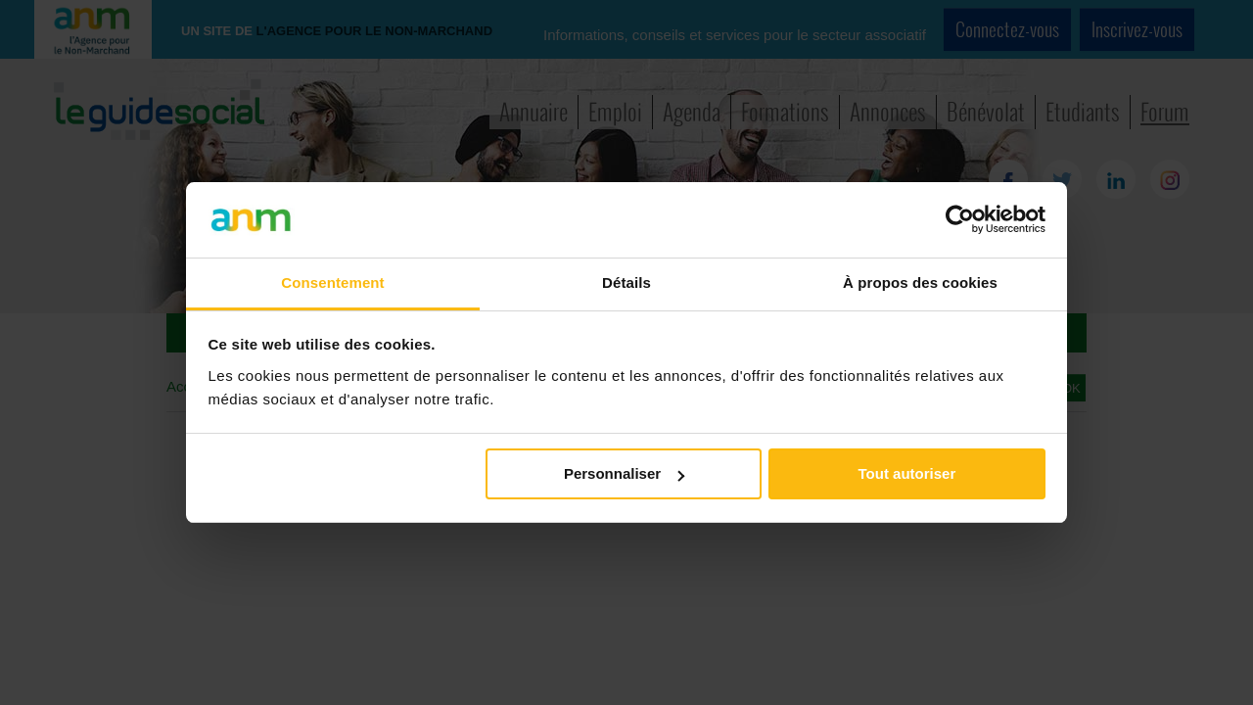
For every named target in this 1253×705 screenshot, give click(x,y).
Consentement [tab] (332, 282)
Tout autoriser (907, 473)
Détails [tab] (626, 282)
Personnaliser (624, 473)
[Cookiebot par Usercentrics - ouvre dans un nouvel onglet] (959, 219)
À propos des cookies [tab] (920, 282)
